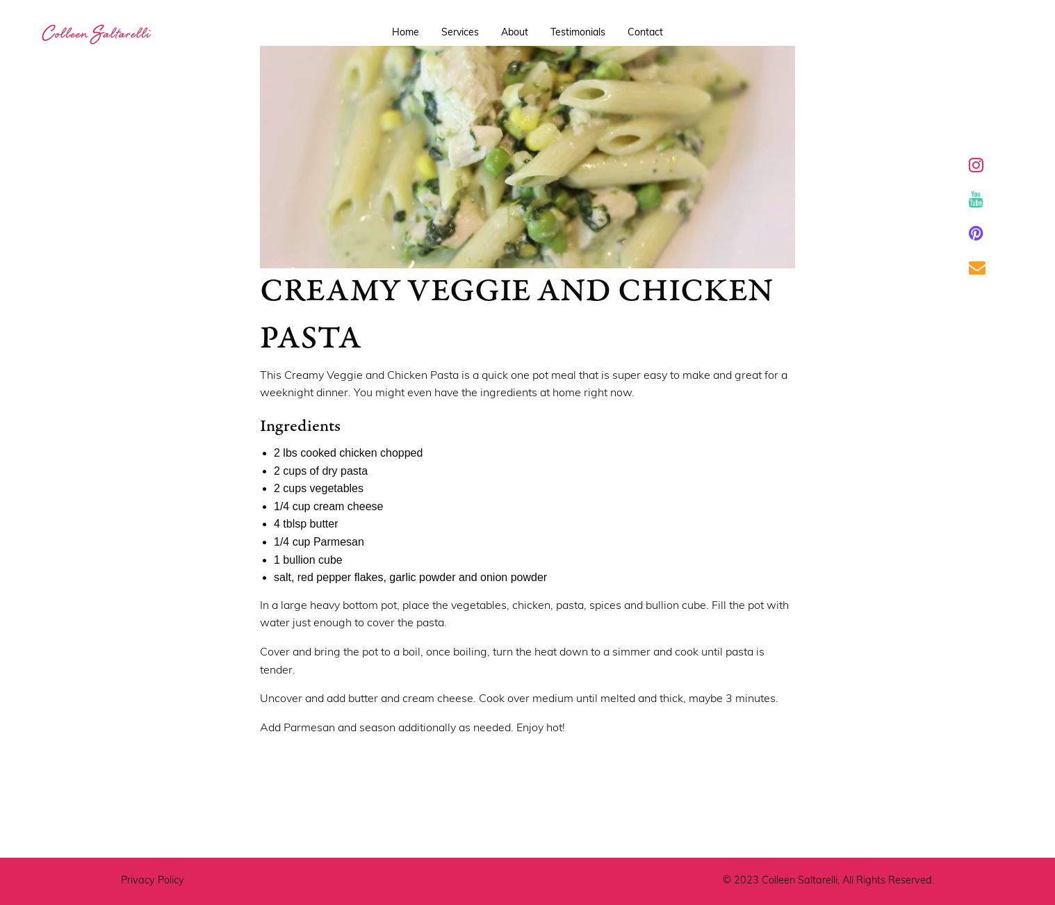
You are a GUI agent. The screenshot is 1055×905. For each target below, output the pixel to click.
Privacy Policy (152, 881)
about (514, 33)
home (405, 33)
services (460, 33)
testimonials (577, 33)
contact (645, 33)
